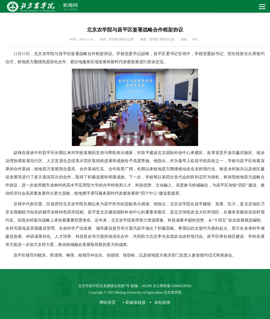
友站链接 (162, 302)
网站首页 (108, 302)
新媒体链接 (135, 302)
